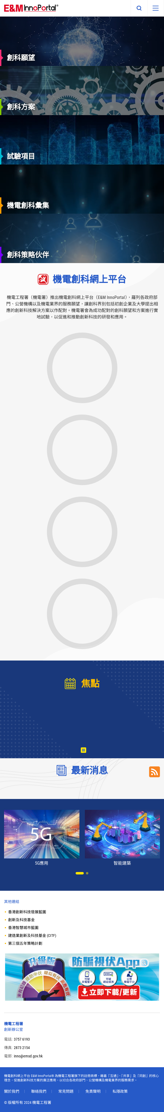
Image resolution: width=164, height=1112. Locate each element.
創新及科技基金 (21, 920)
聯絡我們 (38, 1091)
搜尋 (139, 8)
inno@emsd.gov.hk (28, 1056)
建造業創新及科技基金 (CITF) (32, 935)
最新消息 (89, 770)
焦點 (90, 683)
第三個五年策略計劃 (25, 943)
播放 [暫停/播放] (83, 750)
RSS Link (154, 771)
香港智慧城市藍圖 (23, 927)
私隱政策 (120, 1091)
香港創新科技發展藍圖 (27, 912)
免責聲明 (93, 1091)
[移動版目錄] (155, 8)
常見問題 (65, 1091)
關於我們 (11, 1091)
